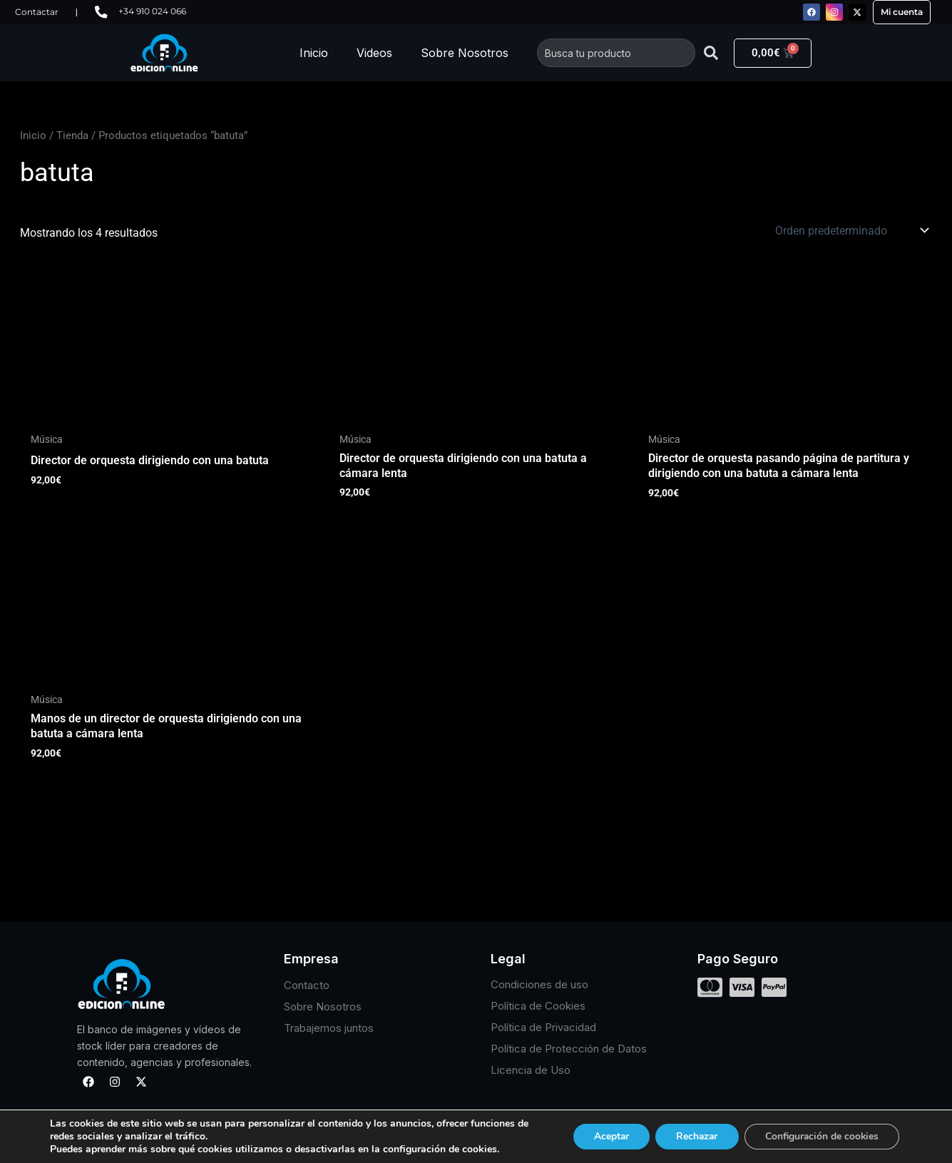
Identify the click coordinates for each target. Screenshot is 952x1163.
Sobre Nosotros (464, 53)
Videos (374, 53)
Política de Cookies (538, 1006)
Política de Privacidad (543, 1028)
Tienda (72, 135)
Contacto (306, 985)
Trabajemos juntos (329, 1028)
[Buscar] (711, 53)
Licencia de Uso (530, 1070)
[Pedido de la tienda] (851, 230)
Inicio (314, 53)
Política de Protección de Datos (569, 1049)
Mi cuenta (902, 11)
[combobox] (616, 53)
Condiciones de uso (539, 985)
